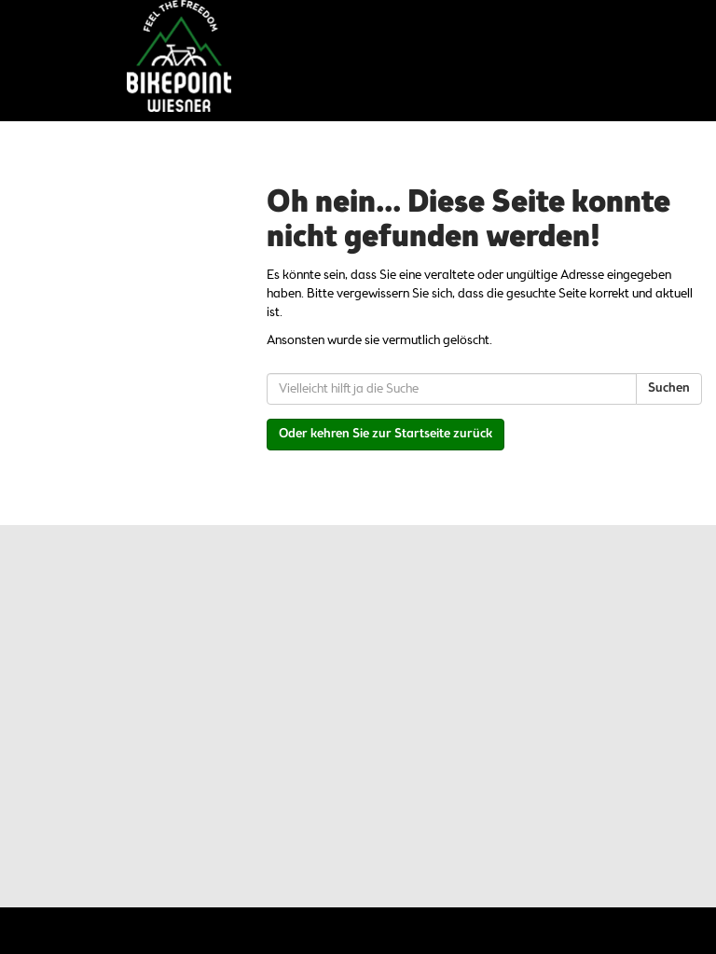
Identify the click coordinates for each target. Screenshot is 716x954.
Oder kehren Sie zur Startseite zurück (385, 434)
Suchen (669, 388)
